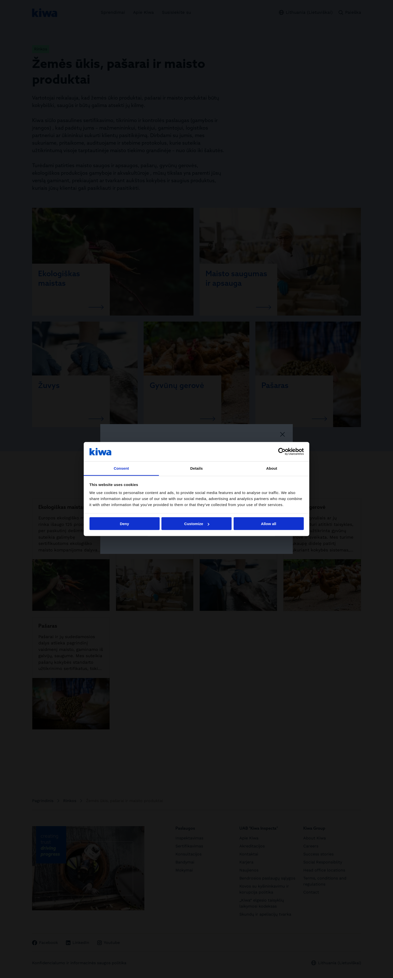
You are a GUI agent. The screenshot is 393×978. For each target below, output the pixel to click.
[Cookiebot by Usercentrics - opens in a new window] (282, 451)
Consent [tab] (121, 468)
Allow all (268, 524)
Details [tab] (196, 468)
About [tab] (271, 468)
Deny (124, 524)
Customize (196, 524)
